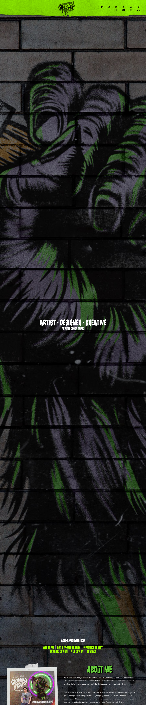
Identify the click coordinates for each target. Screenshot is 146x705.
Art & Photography (68, 647)
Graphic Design (59, 651)
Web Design (77, 651)
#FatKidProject (93, 647)
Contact (91, 651)
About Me (48, 647)
